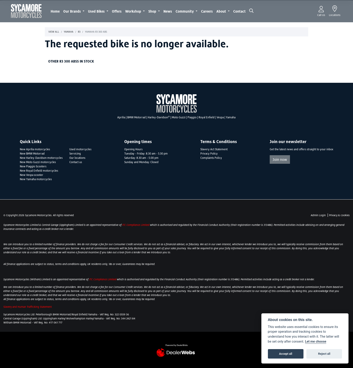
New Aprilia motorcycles (35, 149)
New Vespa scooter (31, 175)
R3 (79, 31)
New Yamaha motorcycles (36, 179)
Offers (117, 11)
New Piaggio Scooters (33, 166)
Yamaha (68, 31)
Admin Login (318, 215)
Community (185, 11)
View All (53, 31)
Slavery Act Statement (214, 149)
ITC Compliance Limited (136, 225)
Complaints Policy (211, 157)
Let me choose (315, 341)
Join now (280, 159)
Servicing (75, 153)
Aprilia (121, 117)
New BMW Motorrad (32, 153)
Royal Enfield (207, 117)
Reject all (324, 353)
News (167, 11)
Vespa (220, 117)
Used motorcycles (80, 149)
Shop (152, 11)
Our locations (77, 157)
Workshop (133, 11)
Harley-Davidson (159, 117)
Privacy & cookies (339, 215)
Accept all (285, 353)
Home (55, 11)
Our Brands (72, 11)
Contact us (75, 162)
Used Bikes (97, 11)
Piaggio (192, 117)
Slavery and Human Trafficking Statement (27, 306)
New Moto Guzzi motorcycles (38, 162)
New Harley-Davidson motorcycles (41, 157)
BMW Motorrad (136, 117)
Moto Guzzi (179, 117)
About (221, 11)
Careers (207, 11)
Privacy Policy (209, 153)
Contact (239, 11)
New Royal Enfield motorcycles (39, 170)
